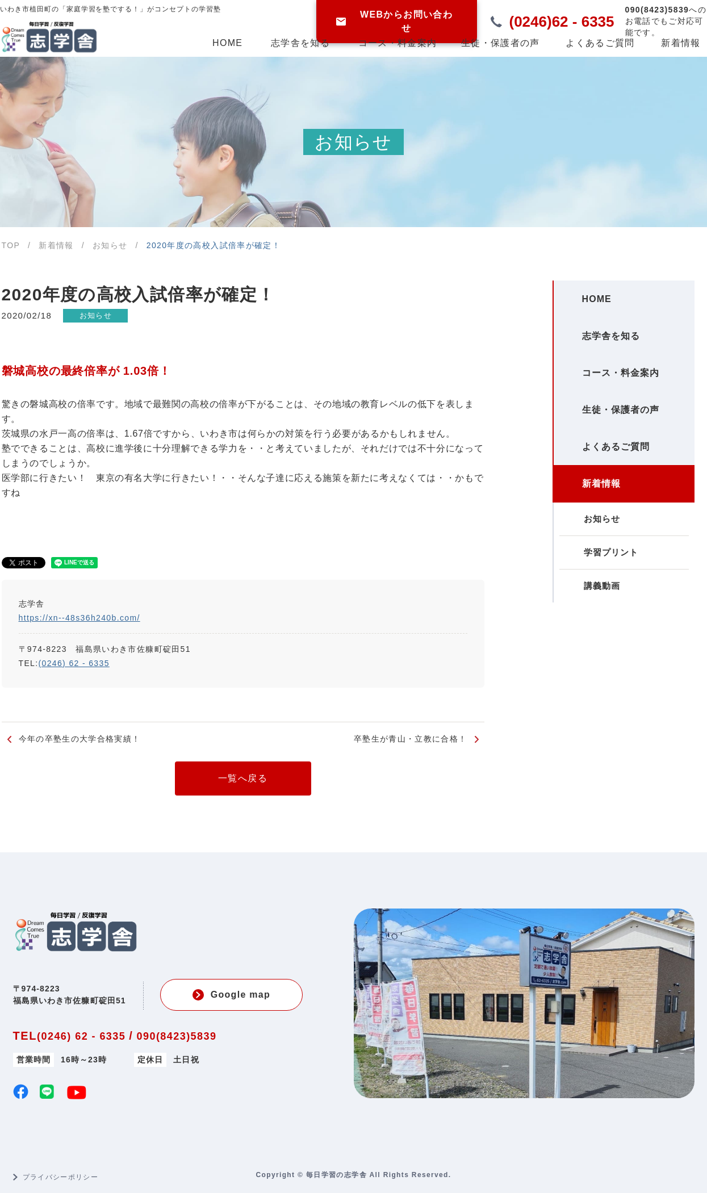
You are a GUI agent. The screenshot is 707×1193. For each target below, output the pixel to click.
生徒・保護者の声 (500, 43)
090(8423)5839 (177, 1036)
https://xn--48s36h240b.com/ (79, 617)
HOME (227, 43)
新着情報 (680, 43)
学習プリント (604, 596)
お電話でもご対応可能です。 (665, 21)
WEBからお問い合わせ (394, 21)
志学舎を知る (300, 43)
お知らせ (97, 315)
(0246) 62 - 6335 (74, 663)
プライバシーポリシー (61, 1177)
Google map (231, 995)
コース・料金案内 (397, 43)
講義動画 (595, 634)
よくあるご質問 (600, 43)
